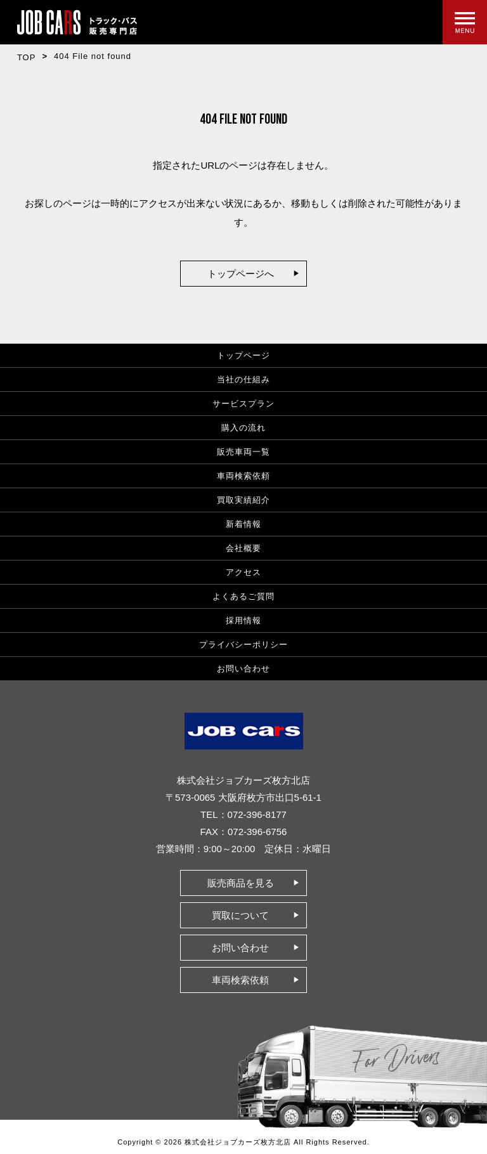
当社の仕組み (243, 379)
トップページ (243, 355)
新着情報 (243, 524)
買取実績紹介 (243, 500)
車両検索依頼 (243, 476)
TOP (26, 57)
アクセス (243, 572)
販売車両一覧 (243, 452)
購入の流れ (243, 427)
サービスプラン (243, 403)
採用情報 (243, 620)
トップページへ (240, 273)
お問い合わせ (243, 668)
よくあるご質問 (243, 596)
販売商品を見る (240, 883)
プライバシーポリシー (243, 644)
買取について (240, 915)
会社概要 (243, 548)
